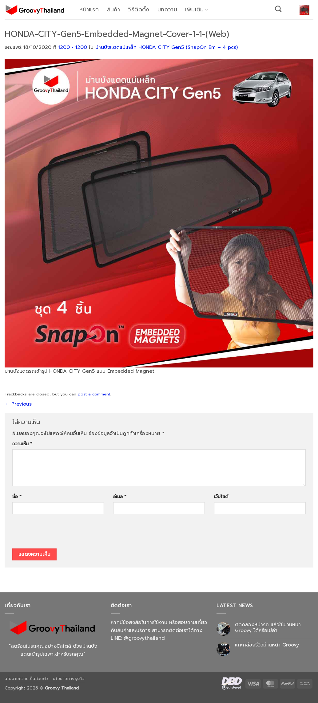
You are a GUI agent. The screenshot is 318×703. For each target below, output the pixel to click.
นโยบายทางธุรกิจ (69, 678)
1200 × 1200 (72, 47)
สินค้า (113, 10)
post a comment (94, 394)
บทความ (167, 10)
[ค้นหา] (278, 9)
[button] (304, 10)
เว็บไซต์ (221, 496)
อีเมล (119, 496)
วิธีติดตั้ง (138, 10)
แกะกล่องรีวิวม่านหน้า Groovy (267, 645)
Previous (18, 404)
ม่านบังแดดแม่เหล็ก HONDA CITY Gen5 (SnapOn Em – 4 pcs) (166, 47)
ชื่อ (17, 496)
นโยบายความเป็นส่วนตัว (26, 678)
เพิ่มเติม (196, 10)
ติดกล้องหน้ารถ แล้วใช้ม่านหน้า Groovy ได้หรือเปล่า (268, 628)
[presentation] (59, 533)
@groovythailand (144, 638)
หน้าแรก (89, 10)
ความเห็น (22, 443)
